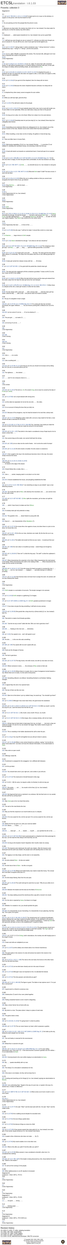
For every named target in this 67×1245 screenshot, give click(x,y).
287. (3, 989)
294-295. (4, 1026)
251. (3, 860)
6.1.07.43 (12, 304)
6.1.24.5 (24, 461)
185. (3, 634)
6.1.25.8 (16, 1021)
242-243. (4, 836)
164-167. (4, 560)
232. (3, 806)
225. (3, 782)
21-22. (4, 72)
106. (3, 328)
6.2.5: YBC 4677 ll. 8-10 (21, 171)
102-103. (4, 312)
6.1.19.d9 (11, 278)
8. (2, 1192)
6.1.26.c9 (12, 883)
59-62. (4, 200)
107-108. (4, 335)
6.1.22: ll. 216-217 (13, 108)
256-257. (4, 883)
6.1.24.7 (18, 568)
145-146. (4, 491)
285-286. (4, 982)
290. (3, 1005)
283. (3, 971)
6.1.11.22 (12, 448)
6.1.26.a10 (19, 1049)
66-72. (4, 213)
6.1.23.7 (34, 72)
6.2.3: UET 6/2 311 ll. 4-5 (32, 706)
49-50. (4, 164)
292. (3, 1015)
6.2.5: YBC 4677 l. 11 (14, 164)
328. (3, 1171)
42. (3, 139)
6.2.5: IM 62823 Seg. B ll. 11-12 (32, 246)
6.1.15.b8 (26, 213)
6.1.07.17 (9, 485)
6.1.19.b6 (18, 461)
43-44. (4, 144)
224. (3, 777)
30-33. (4, 108)
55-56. (4, 185)
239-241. (4, 830)
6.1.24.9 (16, 178)
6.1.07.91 (9, 1119)
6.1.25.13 (12, 1049)
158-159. (4, 540)
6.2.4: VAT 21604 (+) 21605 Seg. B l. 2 (32, 1031)
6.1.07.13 (12, 526)
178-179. (4, 611)
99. (3, 298)
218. (3, 750)
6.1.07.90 (9, 1113)
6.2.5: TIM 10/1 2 (12, 16)
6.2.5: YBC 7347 (14, 1159)
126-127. (4, 418)
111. (3, 348)
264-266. (4, 911)
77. (3, 235)
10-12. (4, 47)
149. (3, 505)
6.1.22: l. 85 (13, 533)
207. (3, 718)
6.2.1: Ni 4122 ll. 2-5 (20, 64)
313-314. (4, 1107)
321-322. (4, 1147)
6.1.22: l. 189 (16, 1031)
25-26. (4, 85)
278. (3, 942)
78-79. (4, 240)
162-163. (4, 553)
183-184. (4, 629)
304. (3, 1062)
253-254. (4, 871)
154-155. (4, 526)
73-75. (4, 223)
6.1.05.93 (12, 611)
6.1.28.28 (22, 706)
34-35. (4, 115)
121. (3, 396)
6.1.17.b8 (16, 424)
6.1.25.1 (34, 927)
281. (3, 959)
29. (3, 103)
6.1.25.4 (32, 213)
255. (3, 877)
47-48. (4, 158)
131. (3, 438)
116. (3, 372)
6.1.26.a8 (12, 742)
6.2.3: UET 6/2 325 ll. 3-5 (15, 246)
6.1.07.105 (10, 1129)
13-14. (4, 54)
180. (3, 618)
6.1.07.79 (12, 1026)
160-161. (4, 546)
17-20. (4, 64)
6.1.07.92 (9, 1124)
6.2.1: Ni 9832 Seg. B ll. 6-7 (24, 304)
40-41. (4, 134)
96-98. (4, 292)
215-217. (4, 742)
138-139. (4, 461)
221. (3, 766)
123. (3, 407)
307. (3, 1078)
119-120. (4, 390)
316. (3, 1119)
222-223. (4, 771)
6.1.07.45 (9, 1141)
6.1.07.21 (9, 977)
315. (3, 1113)
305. (3, 1067)
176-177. (4, 606)
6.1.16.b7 (11, 47)
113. (3, 360)
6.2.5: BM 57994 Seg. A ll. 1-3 (31, 1049)
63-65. (4, 207)
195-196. (4, 671)
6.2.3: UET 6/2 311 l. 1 (13, 712)
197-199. (4, 678)
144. (3, 485)
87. (3, 266)
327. (3, 1165)
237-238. (4, 825)
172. (3, 583)
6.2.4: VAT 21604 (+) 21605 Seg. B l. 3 (18, 601)
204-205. (4, 706)
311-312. (4, 1098)
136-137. (4, 454)
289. (3, 999)
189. (3, 650)
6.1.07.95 (12, 871)
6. (2, 35)
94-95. (4, 285)
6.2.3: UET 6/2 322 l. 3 (24, 1092)
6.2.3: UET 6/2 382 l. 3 (16, 498)
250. (3, 855)
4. (2, 23)
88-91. (4, 271)
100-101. (4, 304)
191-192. (4, 660)
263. (3, 905)
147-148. (4, 498)
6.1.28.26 (12, 671)
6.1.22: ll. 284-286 (13, 158)
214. (3, 737)
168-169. (4, 568)
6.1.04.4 (9, 1031)
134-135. (4, 448)
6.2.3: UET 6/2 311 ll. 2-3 (14, 718)
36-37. (4, 120)
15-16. (4, 57)
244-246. (4, 843)
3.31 (9, 240)
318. (3, 1129)
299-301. (4, 1049)
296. (3, 1031)
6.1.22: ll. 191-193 (15, 917)
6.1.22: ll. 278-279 (13, 285)
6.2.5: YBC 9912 (18, 485)
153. (3, 521)
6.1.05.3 (8, 103)
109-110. (4, 341)
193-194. (4, 666)
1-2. (3, 1178)
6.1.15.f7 (9, 947)
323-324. (4, 1152)
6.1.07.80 (9, 396)
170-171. (4, 576)
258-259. (4, 889)
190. (3, 655)
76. (3, 230)
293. (3, 1021)
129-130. (4, 431)
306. (3, 1073)
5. (2, 28)
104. (3, 317)
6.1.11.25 (12, 576)
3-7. (3, 1185)
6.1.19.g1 (9, 737)
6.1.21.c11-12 (12, 252)
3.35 (9, 213)
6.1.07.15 (9, 966)
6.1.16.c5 (17, 927)
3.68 (11, 546)
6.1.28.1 (12, 540)
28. (3, 97)
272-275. (4, 927)
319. (3, 1136)
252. (3, 865)
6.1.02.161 (10, 1021)
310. (3, 1092)
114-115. (4, 365)
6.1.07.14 (9, 777)
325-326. (4, 1159)
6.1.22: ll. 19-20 (14, 706)
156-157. (4, 533)
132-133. (4, 443)
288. (3, 994)
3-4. (3, 1206)
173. (3, 590)
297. (3, 1038)
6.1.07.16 (9, 971)
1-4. (3, 1221)
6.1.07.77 (12, 1107)
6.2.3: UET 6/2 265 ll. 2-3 (26, 158)
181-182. (4, 623)
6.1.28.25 (17, 278)
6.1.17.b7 (12, 418)
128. (3, 424)
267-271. (4, 917)
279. (3, 947)
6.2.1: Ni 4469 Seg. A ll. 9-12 (43, 213)
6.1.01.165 (10, 424)
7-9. (3, 40)
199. (3, 684)
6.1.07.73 (12, 660)
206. (3, 712)
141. (3, 474)
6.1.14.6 (12, 927)
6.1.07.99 (12, 1152)
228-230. (4, 794)
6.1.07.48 (12, 365)
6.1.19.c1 (11, 171)
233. (3, 811)
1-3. (3, 16)
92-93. (4, 278)
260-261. (4, 895)
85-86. (4, 261)
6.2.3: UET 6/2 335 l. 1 (12, 266)
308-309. (4, 1085)
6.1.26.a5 (11, 64)
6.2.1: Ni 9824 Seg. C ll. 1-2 (27, 285)
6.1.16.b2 (11, 80)
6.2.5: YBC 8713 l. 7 (41, 285)
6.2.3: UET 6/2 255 (15, 836)
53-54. (4, 178)
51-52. (4, 171)
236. (3, 823)
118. (3, 383)
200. (3, 690)
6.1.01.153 (11, 72)
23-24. (4, 80)
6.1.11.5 (18, 365)
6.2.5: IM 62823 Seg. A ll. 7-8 (42, 158)
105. (3, 322)
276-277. (4, 935)
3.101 (8, 634)
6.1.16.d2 (11, 120)
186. (3, 639)
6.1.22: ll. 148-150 (15, 982)
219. (3, 755)
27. (3, 92)
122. (3, 402)
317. (3, 1124)
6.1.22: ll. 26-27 (26, 72)
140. (3, 469)
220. (3, 761)
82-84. (4, 252)
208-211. (4, 723)
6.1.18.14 (12, 568)
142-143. (4, 479)
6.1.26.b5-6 (13, 553)
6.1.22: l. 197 (13, 431)
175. (3, 601)
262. (3, 900)
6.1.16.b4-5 (18, 72)
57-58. (4, 192)
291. (3, 1010)
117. (3, 378)
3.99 (11, 644)
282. (3, 966)
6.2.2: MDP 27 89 (12, 1092)
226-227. (4, 787)
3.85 (11, 443)
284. (3, 977)
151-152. (4, 516)
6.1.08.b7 (9, 700)
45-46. (4, 151)
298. (3, 1043)
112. (3, 355)
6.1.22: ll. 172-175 (26, 927)
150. (3, 510)
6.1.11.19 (12, 461)
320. (3, 1141)
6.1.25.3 (12, 390)
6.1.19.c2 (11, 178)
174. (3, 595)
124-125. (4, 412)
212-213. (4, 731)
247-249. (4, 848)
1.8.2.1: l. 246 (17, 959)
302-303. (4, 1057)
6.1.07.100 (9, 230)
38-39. (4, 127)
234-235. (4, 817)
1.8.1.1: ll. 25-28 (22, 16)
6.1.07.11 (9, 959)
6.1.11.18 (20, 213)
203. (3, 700)
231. (3, 801)
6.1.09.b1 (14, 213)
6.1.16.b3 (11, 85)
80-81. (4, 246)
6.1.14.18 (9, 595)
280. (3, 953)
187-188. (4, 644)
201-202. (4, 695)
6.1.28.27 (23, 917)
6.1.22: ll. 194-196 (25, 424)
